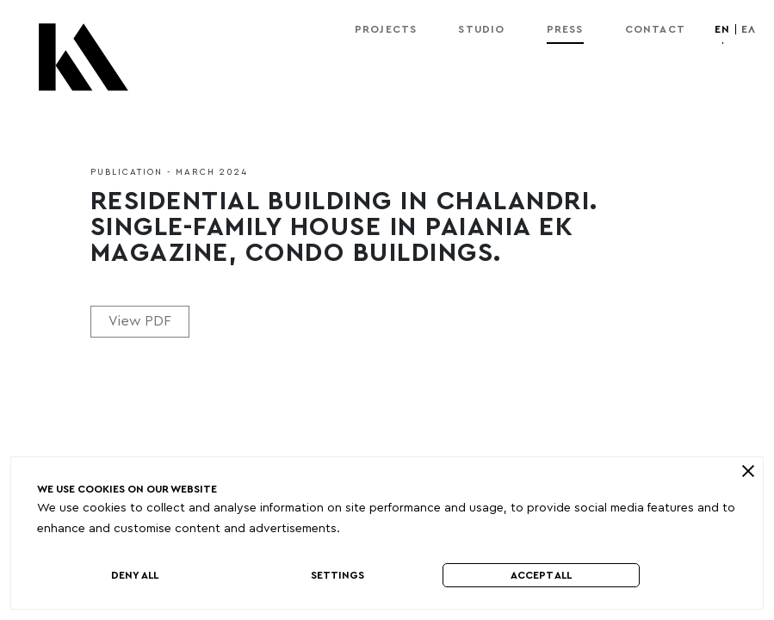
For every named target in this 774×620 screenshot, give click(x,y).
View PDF (139, 321)
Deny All (134, 575)
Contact (655, 29)
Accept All (541, 575)
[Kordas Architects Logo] (83, 65)
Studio (481, 29)
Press (565, 29)
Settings (337, 575)
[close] (747, 471)
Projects (386, 29)
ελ (748, 29)
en (722, 29)
